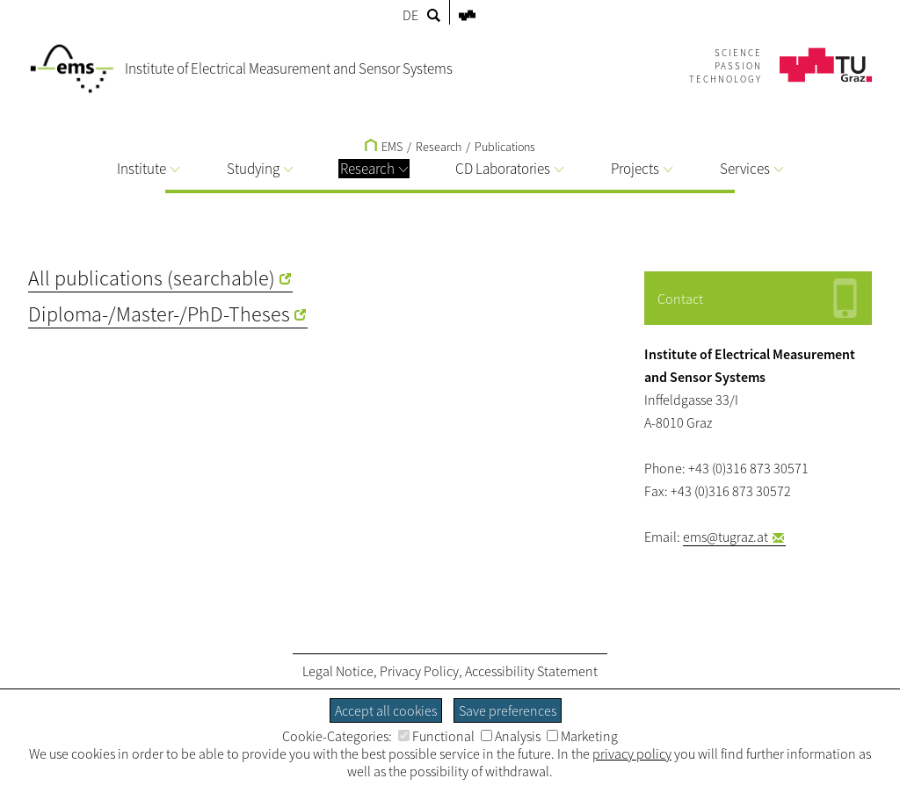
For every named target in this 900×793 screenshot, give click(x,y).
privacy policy (631, 753)
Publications (505, 147)
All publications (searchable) (151, 278)
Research (374, 168)
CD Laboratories (509, 168)
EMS (384, 147)
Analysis (511, 736)
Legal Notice (338, 671)
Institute (148, 168)
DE (410, 15)
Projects (641, 168)
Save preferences (507, 710)
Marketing (582, 736)
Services (751, 168)
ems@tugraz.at (725, 536)
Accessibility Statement (531, 671)
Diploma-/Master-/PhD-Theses (159, 314)
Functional (436, 736)
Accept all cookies (386, 710)
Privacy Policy (419, 671)
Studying (260, 168)
